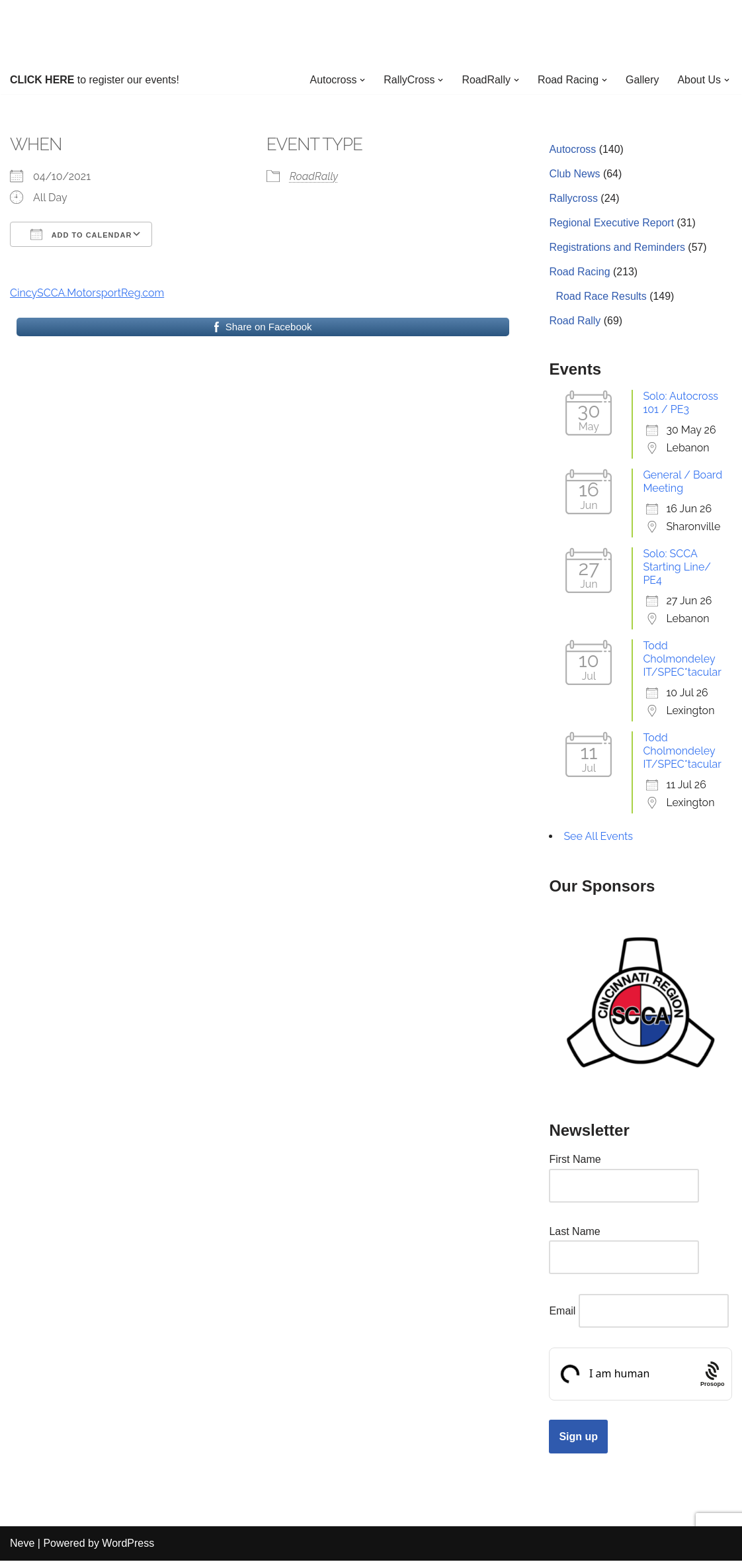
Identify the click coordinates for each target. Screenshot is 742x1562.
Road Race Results (601, 296)
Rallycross (573, 198)
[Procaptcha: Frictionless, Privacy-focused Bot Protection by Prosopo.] (712, 1376)
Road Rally (574, 321)
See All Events (598, 837)
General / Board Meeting (682, 482)
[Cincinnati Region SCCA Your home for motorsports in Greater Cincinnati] (371, 33)
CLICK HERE (42, 79)
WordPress (128, 1545)
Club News (574, 173)
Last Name (574, 1232)
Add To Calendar (81, 234)
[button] (361, 80)
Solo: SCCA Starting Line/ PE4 (677, 567)
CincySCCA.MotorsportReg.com (87, 293)
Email (562, 1312)
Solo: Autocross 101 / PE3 (680, 403)
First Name (574, 1160)
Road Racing (579, 272)
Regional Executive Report (611, 223)
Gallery (642, 79)
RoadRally (314, 176)
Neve (22, 1545)
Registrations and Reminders (617, 247)
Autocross (572, 149)
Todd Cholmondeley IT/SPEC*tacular (682, 659)
